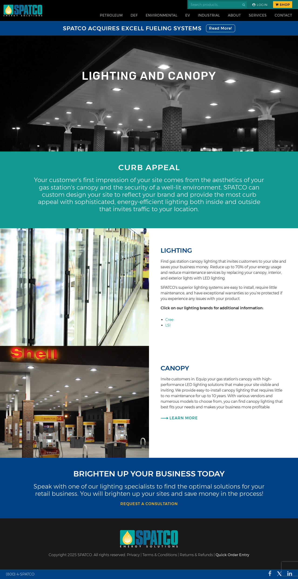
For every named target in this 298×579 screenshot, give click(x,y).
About (234, 15)
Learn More (183, 418)
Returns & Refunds (196, 555)
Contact (283, 15)
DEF (134, 15)
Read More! (220, 28)
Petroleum (111, 15)
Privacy (133, 555)
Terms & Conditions (159, 555)
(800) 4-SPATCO (20, 574)
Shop (282, 5)
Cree (169, 319)
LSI (168, 325)
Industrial (209, 15)
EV (187, 15)
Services (258, 15)
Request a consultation (149, 504)
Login (260, 5)
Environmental (161, 15)
